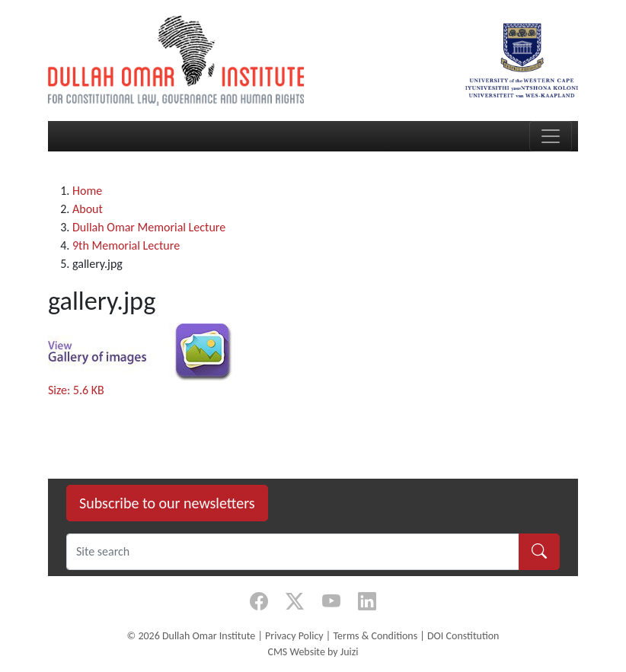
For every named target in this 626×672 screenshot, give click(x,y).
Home (87, 190)
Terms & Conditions (375, 635)
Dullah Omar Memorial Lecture (148, 227)
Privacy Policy (294, 635)
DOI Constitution (463, 635)
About (87, 209)
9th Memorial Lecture (126, 245)
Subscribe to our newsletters (167, 503)
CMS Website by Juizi (312, 651)
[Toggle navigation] (550, 136)
